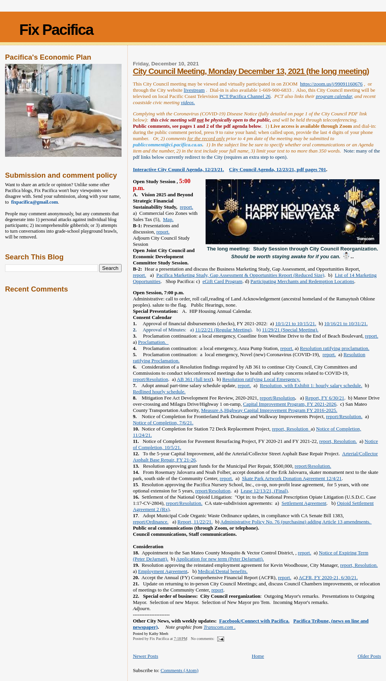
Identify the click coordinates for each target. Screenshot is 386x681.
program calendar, (334, 96)
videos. (188, 102)
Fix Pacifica (56, 29)
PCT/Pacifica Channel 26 (245, 96)
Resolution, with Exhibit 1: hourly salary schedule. (311, 385)
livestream (194, 90)
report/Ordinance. (150, 522)
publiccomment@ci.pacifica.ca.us (167, 145)
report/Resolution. (344, 416)
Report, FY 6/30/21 (324, 398)
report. (186, 207)
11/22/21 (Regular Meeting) (223, 330)
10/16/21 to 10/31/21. (345, 323)
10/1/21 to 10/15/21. (295, 323)
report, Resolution (291, 429)
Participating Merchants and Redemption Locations (302, 281)
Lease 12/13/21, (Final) (264, 491)
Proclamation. (153, 342)
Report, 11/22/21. (195, 522)
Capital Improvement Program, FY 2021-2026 (289, 404)
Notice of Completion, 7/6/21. (163, 422)
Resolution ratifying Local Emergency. (261, 379)
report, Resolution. (338, 441)
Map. (168, 219)
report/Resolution (150, 379)
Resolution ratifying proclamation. (334, 348)
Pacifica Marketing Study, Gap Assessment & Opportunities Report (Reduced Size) (240, 275)
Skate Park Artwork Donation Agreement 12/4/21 (291, 478)
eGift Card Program (222, 281)
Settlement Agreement (303, 503)
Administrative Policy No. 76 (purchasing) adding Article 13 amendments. (296, 522)
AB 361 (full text (194, 379)
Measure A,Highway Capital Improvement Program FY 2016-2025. (269, 410)
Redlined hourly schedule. (159, 392)
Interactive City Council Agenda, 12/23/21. (178, 169)
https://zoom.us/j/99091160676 (331, 84)
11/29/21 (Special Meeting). (290, 330)
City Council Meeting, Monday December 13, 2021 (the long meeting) (251, 71)
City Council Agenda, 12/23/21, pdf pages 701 (277, 169)
